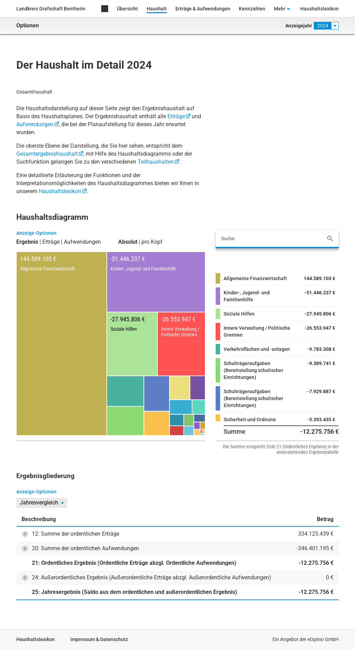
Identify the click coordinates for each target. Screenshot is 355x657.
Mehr (279, 8)
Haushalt (157, 8)
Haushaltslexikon (319, 8)
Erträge (176, 116)
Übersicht (127, 8)
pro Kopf (152, 242)
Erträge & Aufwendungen (202, 8)
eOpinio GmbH (323, 639)
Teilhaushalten (156, 161)
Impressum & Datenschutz (99, 639)
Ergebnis (27, 242)
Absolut (127, 242)
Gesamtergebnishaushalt (47, 153)
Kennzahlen (252, 8)
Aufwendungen (34, 124)
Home (104, 9)
